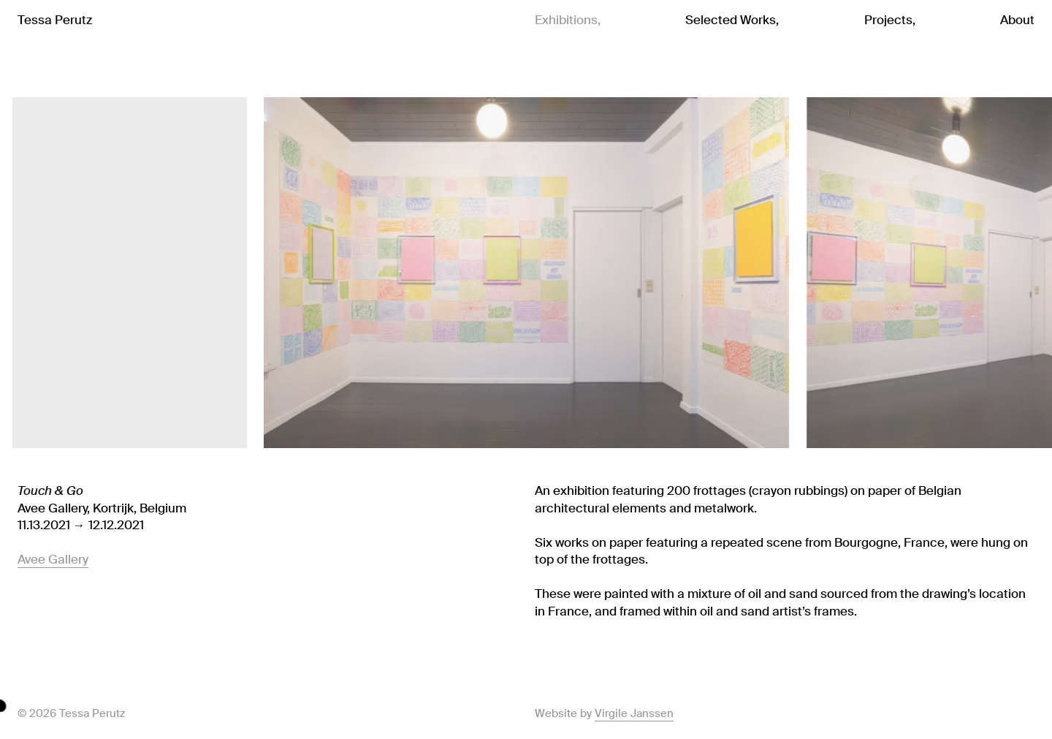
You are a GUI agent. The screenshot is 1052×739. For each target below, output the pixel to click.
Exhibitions (566, 20)
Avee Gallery (53, 559)
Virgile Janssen (634, 713)
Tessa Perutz (55, 20)
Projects (888, 20)
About (1017, 20)
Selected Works (730, 20)
